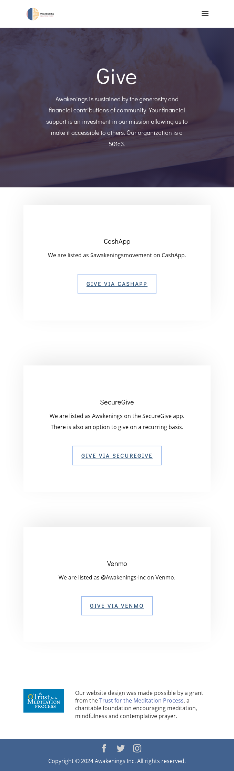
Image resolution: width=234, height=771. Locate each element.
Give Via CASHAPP (117, 283)
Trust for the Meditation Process (141, 700)
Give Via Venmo (117, 605)
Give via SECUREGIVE (117, 455)
